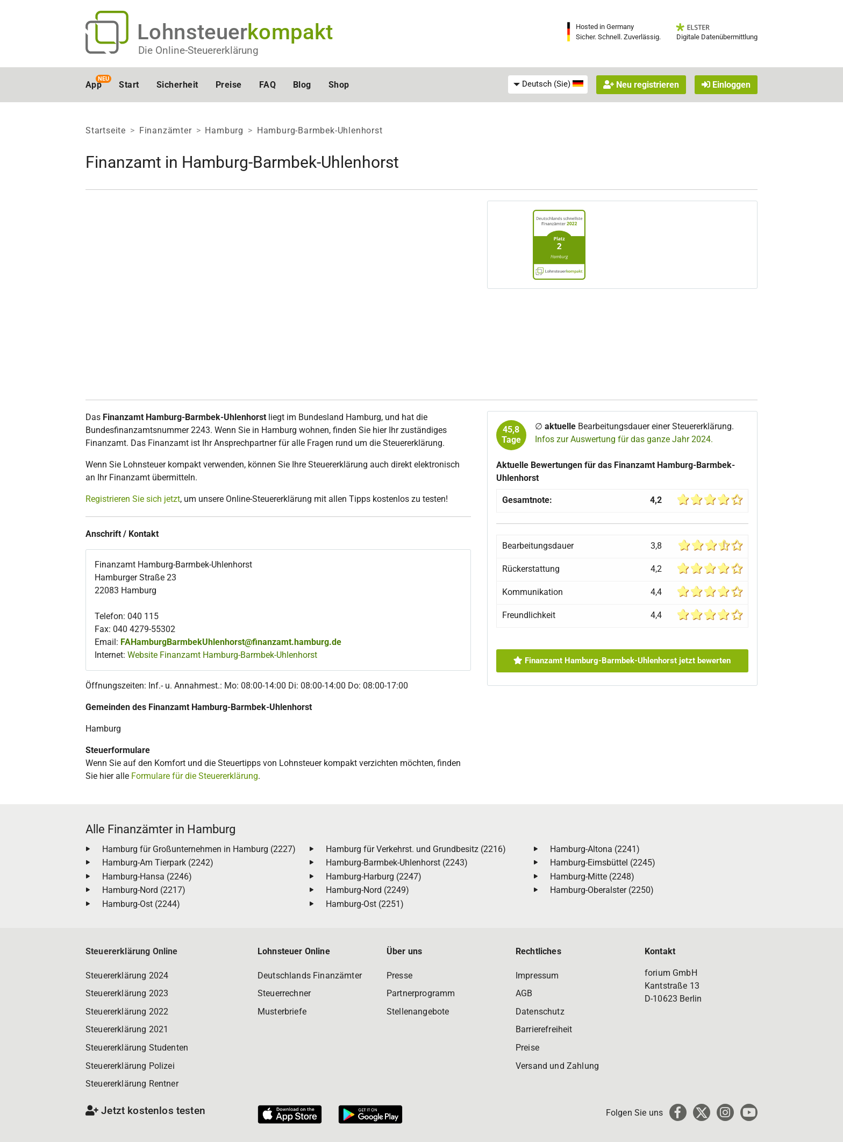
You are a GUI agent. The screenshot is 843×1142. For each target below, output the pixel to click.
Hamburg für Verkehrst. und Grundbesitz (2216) (416, 849)
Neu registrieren (641, 85)
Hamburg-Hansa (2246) (147, 876)
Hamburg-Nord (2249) (367, 890)
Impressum (537, 975)
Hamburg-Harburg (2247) (374, 876)
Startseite (105, 130)
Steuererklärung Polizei (130, 1066)
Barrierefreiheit (544, 1029)
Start (129, 85)
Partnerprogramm (421, 993)
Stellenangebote (418, 1011)
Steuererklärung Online (131, 951)
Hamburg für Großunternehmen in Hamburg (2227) (199, 849)
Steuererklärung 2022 (126, 1011)
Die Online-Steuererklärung (198, 50)
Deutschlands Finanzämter (310, 975)
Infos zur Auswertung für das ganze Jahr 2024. (624, 439)
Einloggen (726, 85)
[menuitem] (548, 84)
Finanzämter (165, 130)
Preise (229, 85)
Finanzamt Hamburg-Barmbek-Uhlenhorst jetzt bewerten (622, 660)
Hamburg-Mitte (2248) (592, 876)
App (93, 85)
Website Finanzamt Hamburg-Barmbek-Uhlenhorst (222, 655)
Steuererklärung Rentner (131, 1084)
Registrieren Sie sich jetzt (132, 499)
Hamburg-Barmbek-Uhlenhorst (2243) (397, 862)
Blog (302, 85)
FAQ (267, 85)
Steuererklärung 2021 (126, 1029)
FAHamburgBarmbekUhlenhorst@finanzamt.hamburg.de (230, 642)
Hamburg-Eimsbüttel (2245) (602, 862)
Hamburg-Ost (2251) (365, 904)
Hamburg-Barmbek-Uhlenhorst (320, 130)
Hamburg (224, 130)
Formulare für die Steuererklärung (194, 776)
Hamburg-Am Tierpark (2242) (157, 862)
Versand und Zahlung (557, 1066)
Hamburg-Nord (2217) (143, 890)
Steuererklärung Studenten (136, 1047)
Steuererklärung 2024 (126, 975)
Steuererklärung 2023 (126, 993)
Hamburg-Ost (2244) (141, 904)
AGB (524, 993)
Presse (399, 975)
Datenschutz (540, 1011)
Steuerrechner (284, 993)
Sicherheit (177, 85)
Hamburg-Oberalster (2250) (602, 890)
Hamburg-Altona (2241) (595, 849)
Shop (338, 85)
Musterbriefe (282, 1011)
